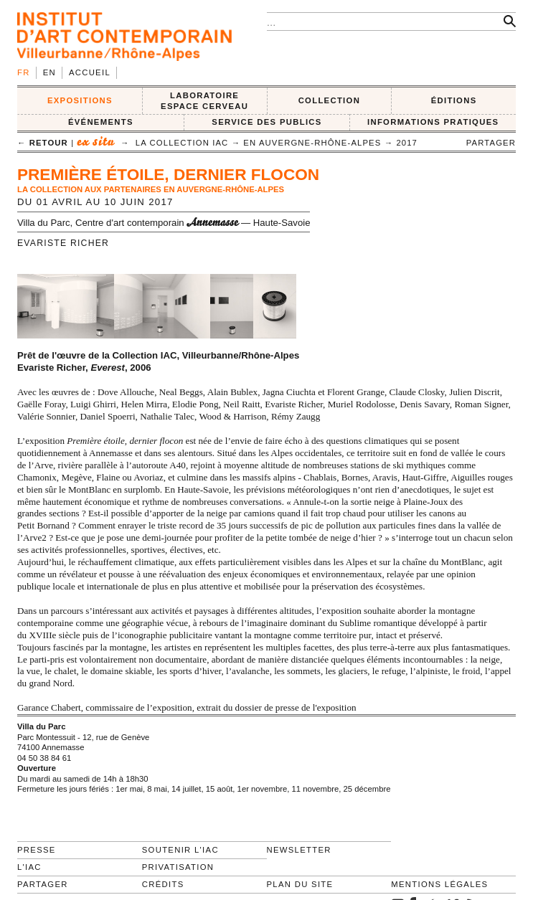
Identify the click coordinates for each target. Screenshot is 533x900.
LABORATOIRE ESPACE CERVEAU (204, 100)
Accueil (89, 72)
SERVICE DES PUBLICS (266, 122)
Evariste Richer (63, 243)
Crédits (163, 884)
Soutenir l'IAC (180, 849)
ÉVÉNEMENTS (100, 122)
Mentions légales (439, 884)
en (49, 72)
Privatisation (178, 867)
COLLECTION (329, 100)
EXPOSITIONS (80, 100)
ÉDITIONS (454, 100)
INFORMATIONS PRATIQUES (433, 122)
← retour (42, 142)
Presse (36, 849)
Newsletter (299, 849)
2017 (407, 142)
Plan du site (300, 884)
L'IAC (29, 867)
